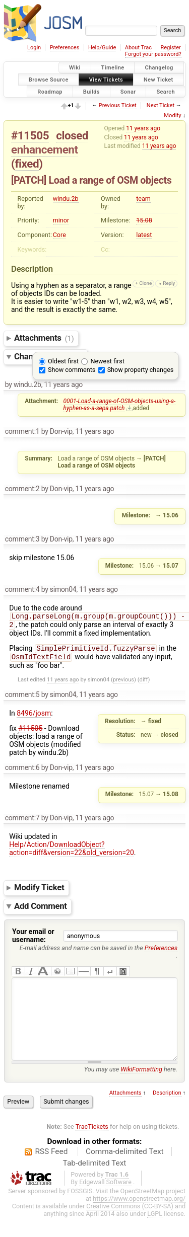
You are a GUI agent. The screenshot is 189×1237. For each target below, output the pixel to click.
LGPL (154, 1232)
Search (165, 91)
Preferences (65, 47)
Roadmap (49, 91)
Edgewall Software (105, 1201)
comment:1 (22, 431)
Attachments (44, 338)
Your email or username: (33, 940)
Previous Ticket (118, 105)
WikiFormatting (141, 1088)
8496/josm (34, 717)
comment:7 (22, 822)
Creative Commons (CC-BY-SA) (129, 1225)
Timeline (112, 67)
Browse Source (49, 79)
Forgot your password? (153, 54)
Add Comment (40, 910)
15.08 (144, 220)
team (143, 198)
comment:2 (22, 489)
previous (123, 683)
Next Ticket (160, 105)
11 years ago (143, 128)
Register (170, 47)
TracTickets (92, 1145)
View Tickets (106, 79)
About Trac (138, 47)
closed (72, 135)
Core (59, 235)
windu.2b (66, 198)
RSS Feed (51, 1170)
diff (144, 683)
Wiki (75, 67)
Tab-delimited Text (95, 1182)
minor (61, 220)
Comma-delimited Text (125, 1170)
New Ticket (158, 79)
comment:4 (22, 589)
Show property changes (140, 369)
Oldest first (63, 361)
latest (144, 235)
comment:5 (22, 698)
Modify (172, 115)
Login (34, 47)
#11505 (30, 135)
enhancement (44, 149)
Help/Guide (102, 47)
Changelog (159, 67)
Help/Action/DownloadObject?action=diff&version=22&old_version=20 (71, 852)
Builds (91, 91)
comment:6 (22, 771)
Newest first (107, 361)
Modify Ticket (39, 892)
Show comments (71, 369)
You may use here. (130, 1088)
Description (167, 1112)
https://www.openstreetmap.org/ (139, 1217)
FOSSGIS (79, 1210)
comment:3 (22, 539)
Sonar (128, 91)
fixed (27, 163)
